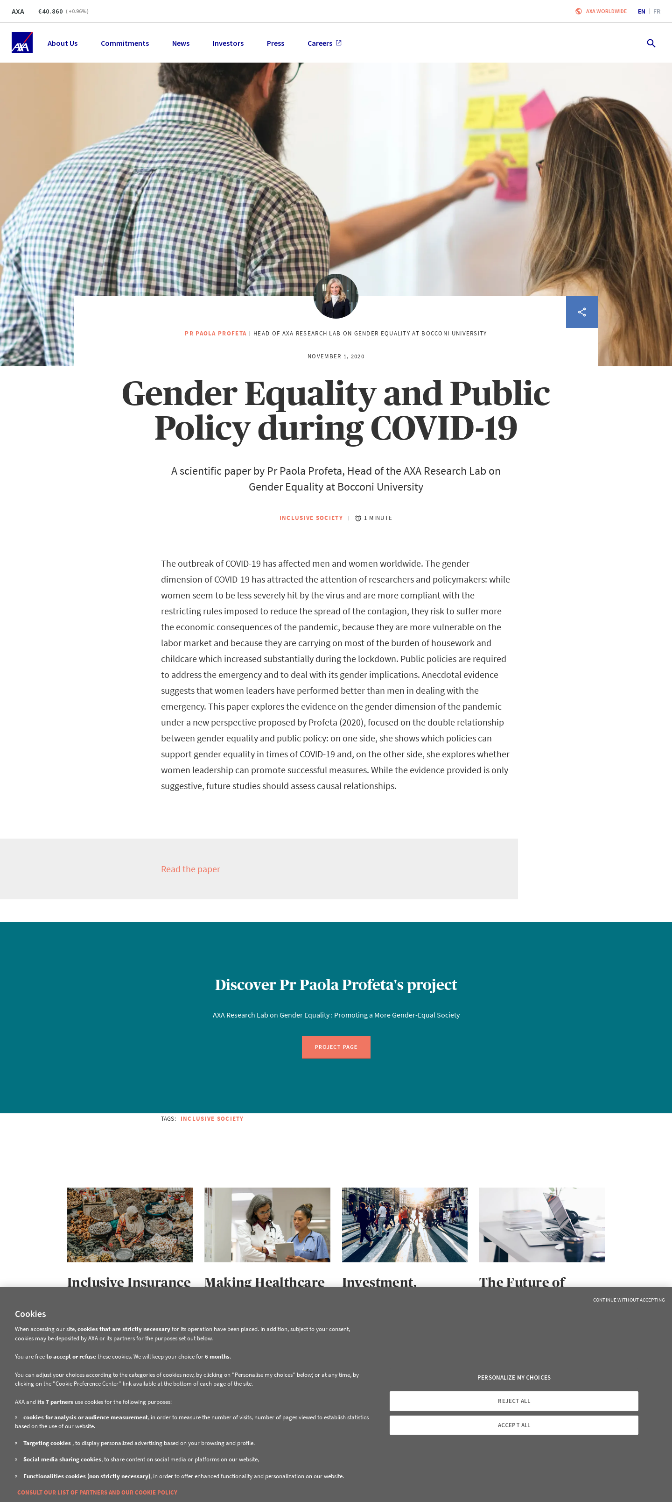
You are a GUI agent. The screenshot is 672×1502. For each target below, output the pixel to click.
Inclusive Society (311, 518)
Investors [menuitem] (228, 43)
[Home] (22, 42)
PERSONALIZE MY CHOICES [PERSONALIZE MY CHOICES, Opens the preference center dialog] (514, 1377)
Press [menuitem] (275, 43)
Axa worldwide (606, 10)
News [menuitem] (180, 43)
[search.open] (650, 42)
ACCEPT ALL (514, 1425)
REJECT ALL (514, 1401)
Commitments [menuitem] (125, 43)
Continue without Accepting (629, 1299)
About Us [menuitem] (62, 43)
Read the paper (190, 869)
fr (656, 11)
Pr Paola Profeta (215, 333)
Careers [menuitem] (325, 43)
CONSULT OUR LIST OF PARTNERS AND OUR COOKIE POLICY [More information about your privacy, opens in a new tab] (97, 1492)
